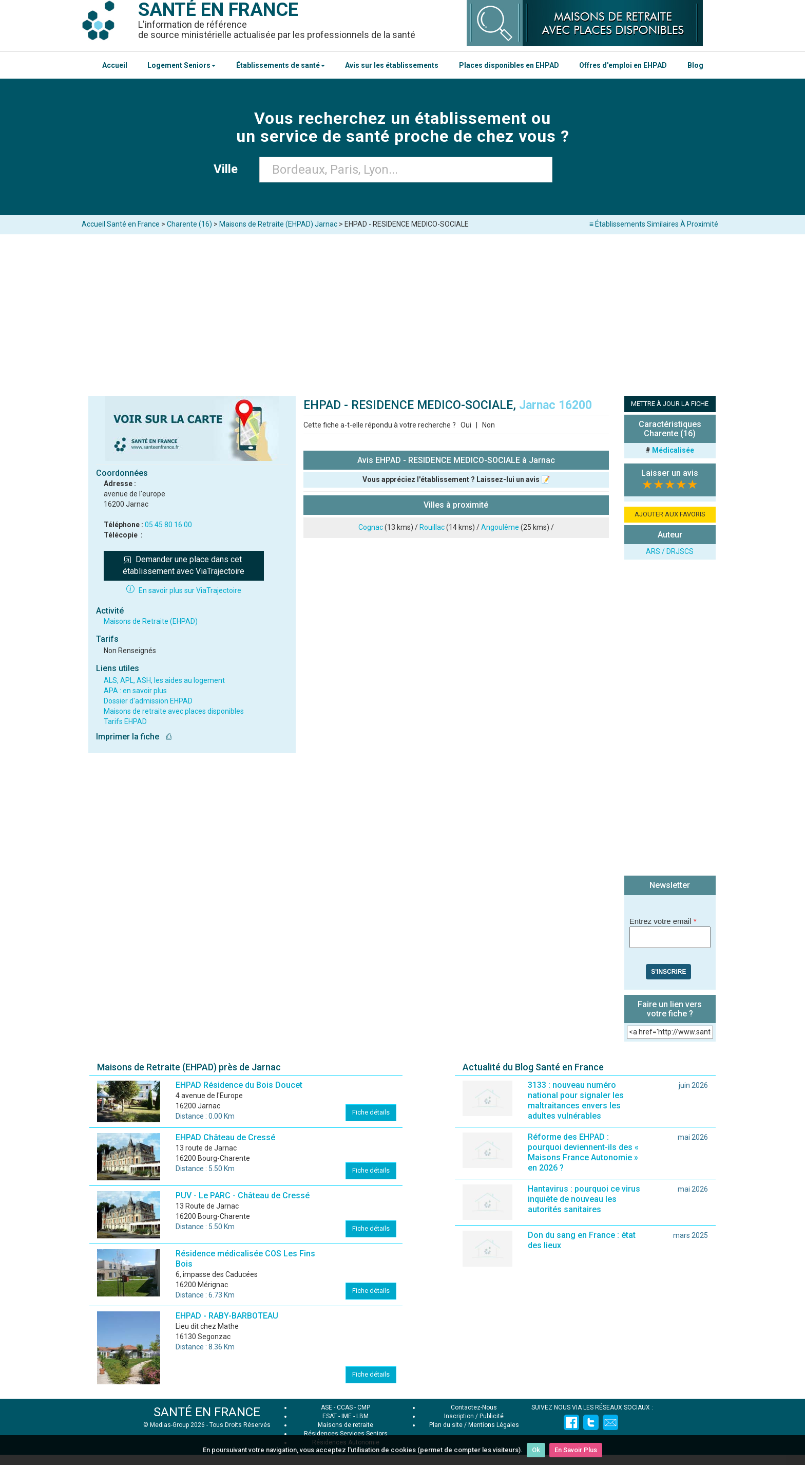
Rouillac (432, 527)
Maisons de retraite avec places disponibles (174, 711)
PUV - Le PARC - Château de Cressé (243, 1195)
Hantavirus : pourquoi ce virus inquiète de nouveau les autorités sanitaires (584, 1199)
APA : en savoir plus (135, 691)
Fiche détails (371, 1112)
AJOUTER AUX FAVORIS (670, 514)
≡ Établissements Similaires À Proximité (653, 224)
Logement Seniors (181, 65)
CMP (363, 1407)
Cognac (370, 527)
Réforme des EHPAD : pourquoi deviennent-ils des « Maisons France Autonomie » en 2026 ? (583, 1152)
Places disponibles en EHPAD (509, 65)
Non (488, 425)
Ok (536, 1450)
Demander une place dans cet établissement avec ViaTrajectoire (183, 565)
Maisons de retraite (345, 1425)
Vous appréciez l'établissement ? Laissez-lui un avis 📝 (456, 479)
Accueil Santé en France (121, 224)
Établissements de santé (280, 65)
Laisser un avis (669, 473)
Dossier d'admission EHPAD (148, 701)
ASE (326, 1407)
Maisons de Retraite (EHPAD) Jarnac (278, 224)
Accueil (114, 65)
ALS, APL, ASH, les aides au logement (164, 680)
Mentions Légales (493, 1425)
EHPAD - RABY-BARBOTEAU (227, 1316)
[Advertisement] (402, 311)
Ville (229, 169)
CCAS (345, 1407)
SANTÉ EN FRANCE (207, 1412)
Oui (466, 425)
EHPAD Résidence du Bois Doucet (239, 1085)
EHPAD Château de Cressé (225, 1137)
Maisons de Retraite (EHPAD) (151, 621)
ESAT (329, 1416)
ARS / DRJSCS (670, 551)
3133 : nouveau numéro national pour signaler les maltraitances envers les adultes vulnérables (576, 1100)
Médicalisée (673, 450)
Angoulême (500, 527)
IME (346, 1416)
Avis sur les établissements (391, 65)
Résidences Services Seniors (346, 1433)
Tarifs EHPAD (125, 721)
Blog (695, 65)
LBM (362, 1416)
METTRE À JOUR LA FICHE (669, 403)
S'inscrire (668, 971)
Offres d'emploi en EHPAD (623, 65)
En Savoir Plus (575, 1450)
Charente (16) (189, 224)
